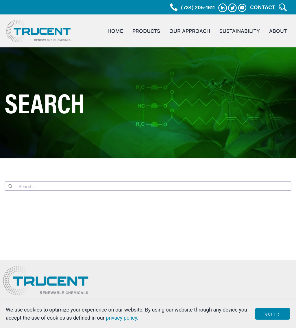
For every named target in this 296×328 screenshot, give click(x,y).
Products (146, 30)
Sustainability (239, 30)
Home (115, 30)
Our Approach (189, 30)
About (278, 30)
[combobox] (148, 186)
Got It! (272, 314)
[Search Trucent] (283, 7)
